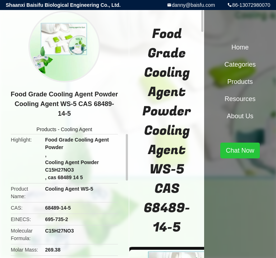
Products (46, 129)
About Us (240, 116)
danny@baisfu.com (193, 5)
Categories (240, 64)
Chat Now (240, 150)
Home (240, 47)
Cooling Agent (76, 129)
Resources (240, 98)
